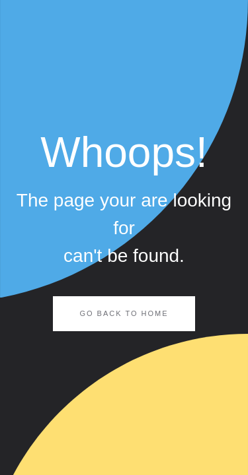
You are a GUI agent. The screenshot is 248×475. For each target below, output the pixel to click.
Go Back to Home (123, 313)
